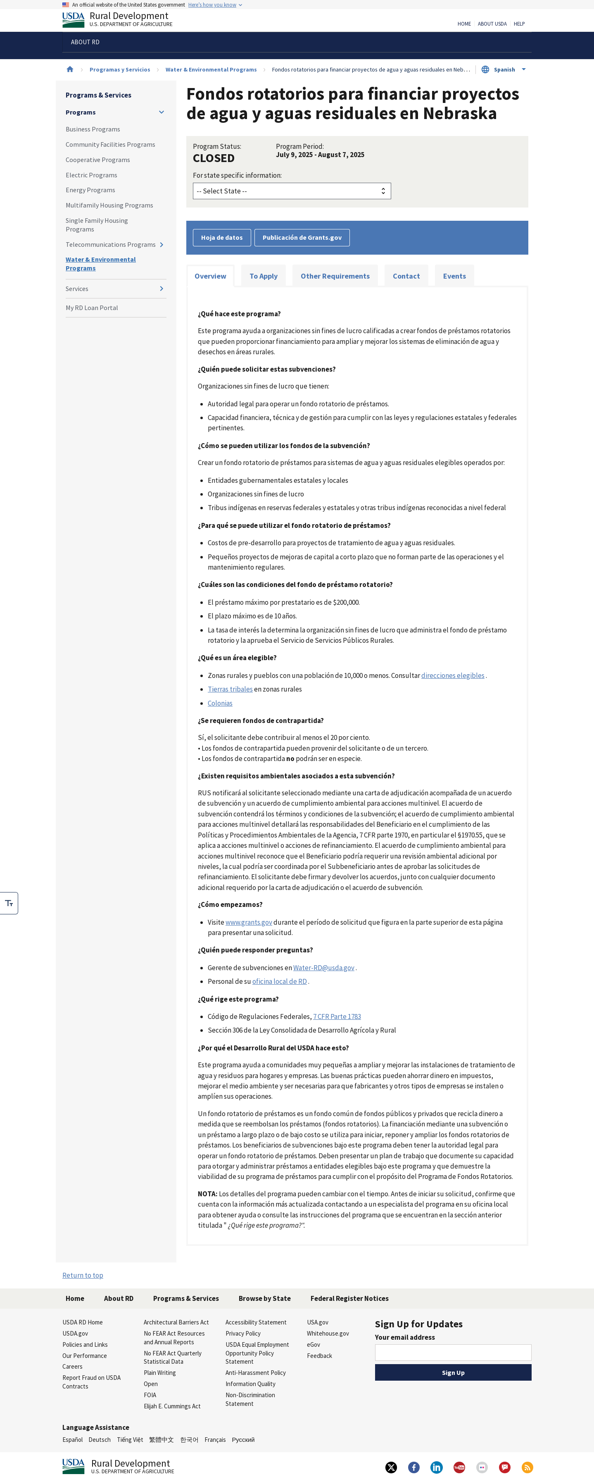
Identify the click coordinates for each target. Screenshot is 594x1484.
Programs (81, 112)
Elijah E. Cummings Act (172, 1406)
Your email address (405, 1337)
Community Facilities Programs (110, 144)
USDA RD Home (82, 1322)
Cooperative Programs (98, 159)
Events (454, 276)
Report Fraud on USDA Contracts (91, 1382)
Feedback (319, 1356)
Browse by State (265, 1298)
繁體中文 (161, 1439)
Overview (210, 276)
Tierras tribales (230, 689)
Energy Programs (90, 190)
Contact (406, 276)
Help (519, 23)
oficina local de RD (279, 981)
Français (215, 1439)
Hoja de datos (222, 237)
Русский (243, 1439)
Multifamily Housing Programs (109, 205)
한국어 (189, 1439)
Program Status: (217, 146)
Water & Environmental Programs (211, 69)
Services (77, 288)
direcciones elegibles (453, 675)
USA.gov (317, 1322)
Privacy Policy (243, 1333)
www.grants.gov (249, 922)
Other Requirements (335, 276)
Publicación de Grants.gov (302, 237)
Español (72, 1439)
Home (464, 23)
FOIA (150, 1395)
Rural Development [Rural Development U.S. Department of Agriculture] (124, 21)
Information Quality (251, 1384)
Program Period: (300, 146)
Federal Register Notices (350, 1298)
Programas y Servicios (120, 69)
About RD (118, 1298)
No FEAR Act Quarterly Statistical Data (173, 1357)
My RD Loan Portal (92, 307)
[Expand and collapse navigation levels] (161, 112)
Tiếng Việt (130, 1439)
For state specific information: (237, 175)
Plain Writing (160, 1373)
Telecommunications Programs (111, 244)
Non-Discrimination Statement (250, 1399)
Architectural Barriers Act (176, 1322)
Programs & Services (98, 95)
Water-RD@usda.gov (323, 967)
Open (151, 1384)
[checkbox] (9, 903)
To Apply (263, 276)
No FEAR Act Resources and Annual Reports (174, 1337)
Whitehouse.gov (328, 1333)
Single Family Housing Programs (97, 224)
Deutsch (99, 1439)
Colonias (220, 703)
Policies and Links (85, 1344)
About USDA (492, 23)
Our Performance (84, 1356)
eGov (313, 1344)
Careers (72, 1366)
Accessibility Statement (256, 1322)
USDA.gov (75, 1333)
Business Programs (93, 129)
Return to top (82, 1275)
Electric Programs (91, 175)
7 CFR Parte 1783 (337, 1016)
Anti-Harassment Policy (256, 1373)
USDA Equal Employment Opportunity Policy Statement (257, 1353)
